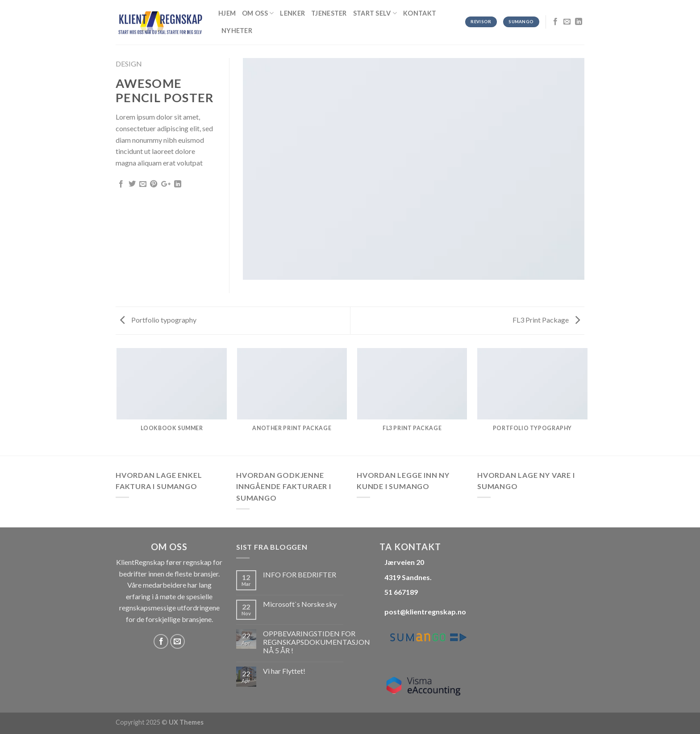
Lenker (292, 13)
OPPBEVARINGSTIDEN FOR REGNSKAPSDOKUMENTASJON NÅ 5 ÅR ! (316, 642)
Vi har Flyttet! (284, 671)
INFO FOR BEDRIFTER (299, 574)
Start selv (375, 13)
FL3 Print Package (546, 319)
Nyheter (236, 30)
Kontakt (419, 13)
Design (129, 63)
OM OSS (258, 13)
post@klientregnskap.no (425, 611)
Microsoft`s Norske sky (300, 604)
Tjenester (329, 13)
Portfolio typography (158, 319)
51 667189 (401, 592)
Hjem (227, 13)
